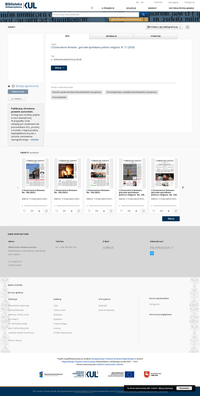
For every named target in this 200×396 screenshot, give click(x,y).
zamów (34, 139)
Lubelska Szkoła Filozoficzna (21, 332)
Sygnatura (57, 319)
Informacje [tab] (111, 36)
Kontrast (158, 2)
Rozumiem (184, 388)
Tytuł (55, 305)
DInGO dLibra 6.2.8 (84, 391)
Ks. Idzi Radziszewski (17, 323)
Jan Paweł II (13, 319)
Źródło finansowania (62, 332)
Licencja (57, 328)
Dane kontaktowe (106, 310)
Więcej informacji (166, 388)
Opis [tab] (67, 36)
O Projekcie (108, 8)
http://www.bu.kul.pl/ (160, 247)
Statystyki (103, 305)
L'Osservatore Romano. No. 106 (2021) (33, 191)
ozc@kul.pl (108, 247)
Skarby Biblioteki (16, 310)
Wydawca (57, 314)
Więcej (171, 219)
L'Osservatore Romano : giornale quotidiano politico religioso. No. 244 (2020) (164, 192)
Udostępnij (173, 2)
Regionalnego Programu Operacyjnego (79, 361)
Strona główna (15, 292)
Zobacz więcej (14, 340)
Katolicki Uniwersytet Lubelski (110, 364)
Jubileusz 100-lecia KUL (18, 314)
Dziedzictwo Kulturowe (18, 305)
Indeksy (152, 8)
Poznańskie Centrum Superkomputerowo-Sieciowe (142, 391)
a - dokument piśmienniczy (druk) (66, 59)
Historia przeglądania (181, 8)
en (142, 2)
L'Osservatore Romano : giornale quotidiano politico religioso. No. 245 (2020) (131, 192)
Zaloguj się (189, 2)
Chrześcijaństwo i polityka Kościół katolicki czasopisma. (132, 92)
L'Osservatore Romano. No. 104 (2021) (98, 191)
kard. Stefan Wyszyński (18, 328)
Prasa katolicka (59, 97)
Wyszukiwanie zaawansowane (126, 19)
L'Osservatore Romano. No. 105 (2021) (66, 191)
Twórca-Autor (59, 310)
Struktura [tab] (156, 36)
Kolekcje (131, 8)
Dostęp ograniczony (23, 86)
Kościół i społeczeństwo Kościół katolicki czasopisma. (76, 92)
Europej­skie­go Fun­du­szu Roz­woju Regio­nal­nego (113, 359)
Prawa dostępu (60, 323)
